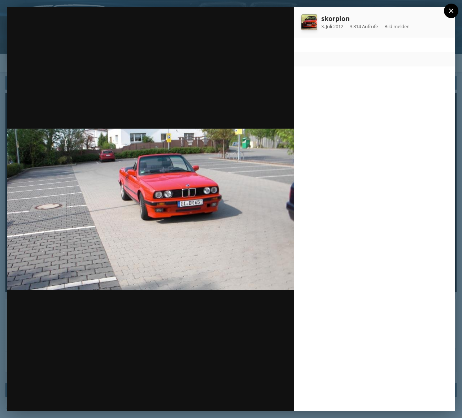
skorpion (335, 18)
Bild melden (397, 26)
